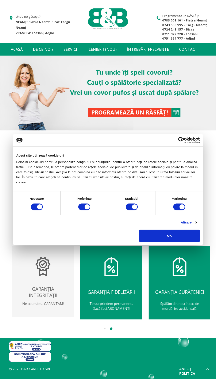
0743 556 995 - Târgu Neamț (184, 25)
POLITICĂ (187, 373)
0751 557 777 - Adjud (178, 38)
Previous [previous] (2, 288)
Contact (188, 49)
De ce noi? (43, 49)
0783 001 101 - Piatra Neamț (184, 20)
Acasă (17, 49)
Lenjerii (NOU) (103, 49)
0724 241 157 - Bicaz (178, 29)
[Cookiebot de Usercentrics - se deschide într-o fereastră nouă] (181, 140)
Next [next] (213, 288)
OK (169, 235)
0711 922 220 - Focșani (179, 34)
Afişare (186, 222)
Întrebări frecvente (148, 49)
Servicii (70, 49)
